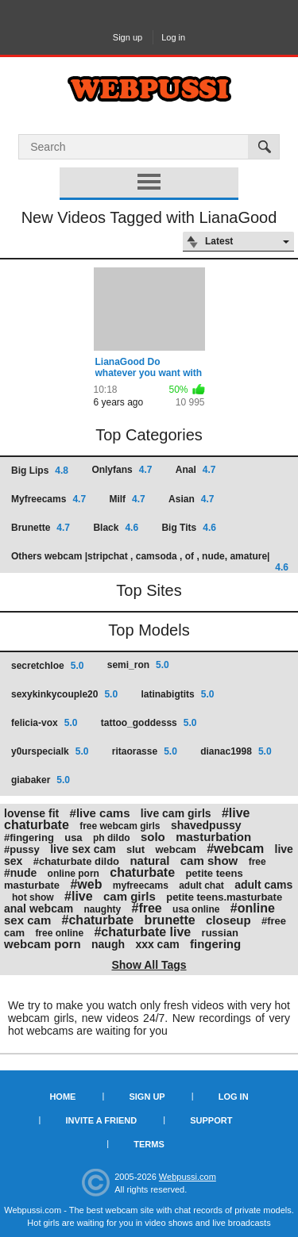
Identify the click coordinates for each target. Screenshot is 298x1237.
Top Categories (149, 435)
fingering (215, 944)
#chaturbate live (142, 932)
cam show (209, 860)
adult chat (201, 885)
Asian (191, 499)
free (257, 861)
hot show (33, 897)
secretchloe (47, 665)
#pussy (22, 849)
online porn (73, 873)
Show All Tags (148, 964)
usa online (195, 909)
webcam (175, 849)
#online (252, 908)
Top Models (148, 630)
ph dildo (111, 837)
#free (147, 908)
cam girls (129, 896)
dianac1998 (235, 751)
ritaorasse (144, 751)
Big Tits (188, 527)
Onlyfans (121, 469)
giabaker (40, 780)
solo (153, 836)
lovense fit (31, 813)
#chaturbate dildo (76, 861)
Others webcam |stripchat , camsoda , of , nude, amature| (149, 561)
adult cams (263, 884)
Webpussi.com (187, 1176)
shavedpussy (206, 825)
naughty (103, 909)
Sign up (127, 37)
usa (73, 837)
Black (115, 527)
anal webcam (38, 908)
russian (220, 933)
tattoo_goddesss (149, 722)
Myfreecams (48, 499)
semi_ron (138, 664)
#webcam (235, 848)
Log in (173, 37)
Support (211, 1120)
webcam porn (42, 944)
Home (62, 1096)
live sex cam (83, 849)
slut (135, 849)
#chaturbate (98, 920)
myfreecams (140, 885)
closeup (228, 920)
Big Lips (39, 470)
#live (78, 896)
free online (59, 933)
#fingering (29, 837)
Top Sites (148, 590)
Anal (196, 469)
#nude (20, 872)
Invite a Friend (101, 1120)
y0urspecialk (49, 751)
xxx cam (157, 944)
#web (86, 884)
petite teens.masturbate (224, 897)
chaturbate (142, 872)
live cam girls (176, 813)
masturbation (213, 836)
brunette (170, 920)
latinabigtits (177, 694)
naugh (108, 944)
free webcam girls (119, 826)
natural (149, 860)
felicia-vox (44, 722)
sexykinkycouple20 (64, 694)
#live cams (100, 813)
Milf (127, 499)
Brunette (40, 527)
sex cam (27, 920)
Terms (149, 1144)
